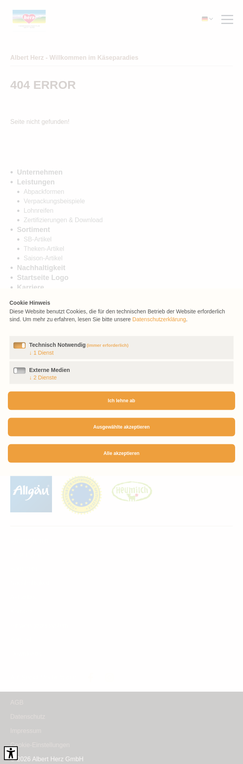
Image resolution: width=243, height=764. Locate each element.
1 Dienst (41, 352)
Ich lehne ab (121, 400)
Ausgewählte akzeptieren (121, 427)
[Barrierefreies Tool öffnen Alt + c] (11, 753)
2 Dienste (43, 377)
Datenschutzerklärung (159, 319)
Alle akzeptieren (121, 453)
